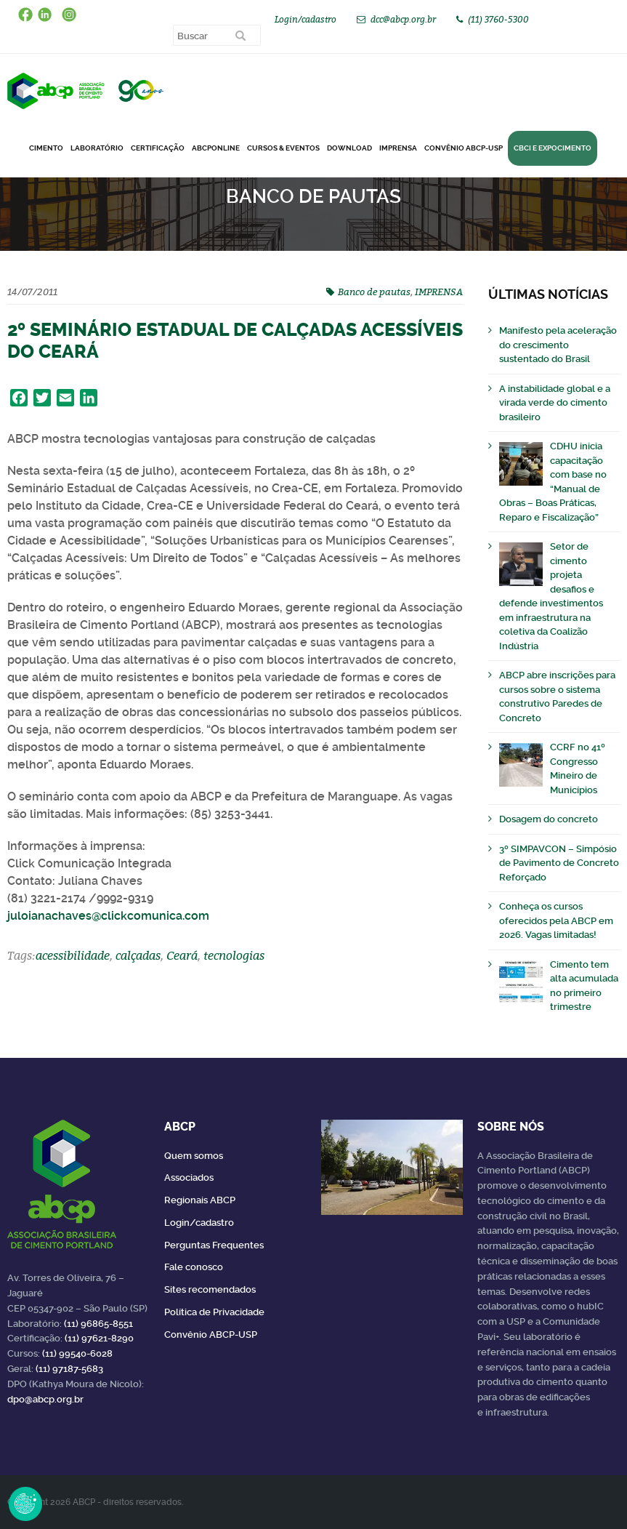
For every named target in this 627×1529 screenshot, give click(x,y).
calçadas (138, 955)
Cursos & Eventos (283, 148)
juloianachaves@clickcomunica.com (108, 916)
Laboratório (97, 148)
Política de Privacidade (214, 1312)
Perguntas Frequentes (214, 1245)
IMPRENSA (439, 291)
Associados (189, 1177)
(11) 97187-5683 (69, 1368)
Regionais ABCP (199, 1200)
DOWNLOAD (349, 148)
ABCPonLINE (216, 148)
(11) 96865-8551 (98, 1323)
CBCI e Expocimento (552, 148)
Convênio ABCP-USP (463, 148)
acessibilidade (73, 955)
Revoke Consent (25, 1503)
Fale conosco (193, 1266)
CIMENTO (46, 148)
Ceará (182, 955)
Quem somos (193, 1155)
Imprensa (398, 148)
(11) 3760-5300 (498, 19)
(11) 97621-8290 (99, 1338)
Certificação (158, 148)
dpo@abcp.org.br (45, 1399)
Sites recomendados (210, 1289)
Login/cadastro (305, 19)
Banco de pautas (374, 291)
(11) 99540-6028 (77, 1353)
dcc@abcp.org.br (403, 19)
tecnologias (233, 955)
